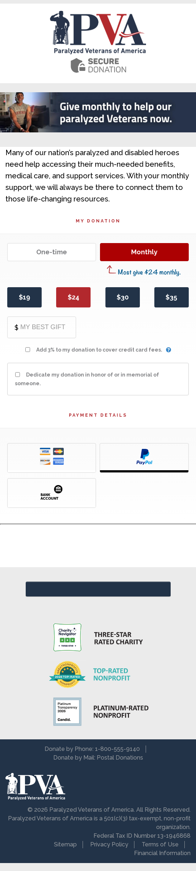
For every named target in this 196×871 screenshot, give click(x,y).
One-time (51, 252)
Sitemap (65, 844)
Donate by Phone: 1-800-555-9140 (92, 748)
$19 (24, 297)
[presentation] (98, 546)
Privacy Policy (109, 844)
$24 (73, 297)
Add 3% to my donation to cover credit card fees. (99, 350)
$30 (123, 297)
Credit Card (52, 457)
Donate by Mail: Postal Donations (98, 757)
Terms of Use (160, 844)
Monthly (144, 252)
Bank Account (52, 493)
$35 (171, 297)
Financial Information (162, 853)
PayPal (144, 457)
